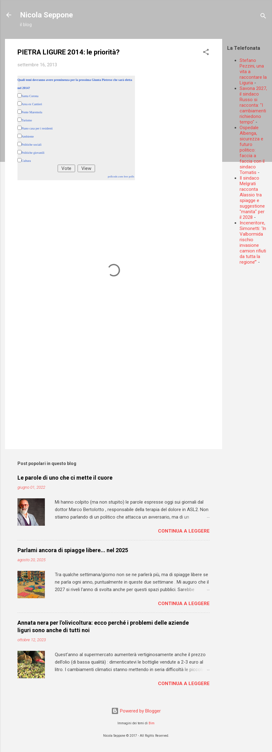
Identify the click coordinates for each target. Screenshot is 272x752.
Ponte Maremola (31, 112)
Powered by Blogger (136, 711)
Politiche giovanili (33, 152)
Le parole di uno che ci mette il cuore (64, 477)
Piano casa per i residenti (37, 128)
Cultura (26, 160)
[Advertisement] (249, 363)
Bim (152, 723)
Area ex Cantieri (31, 104)
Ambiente (27, 136)
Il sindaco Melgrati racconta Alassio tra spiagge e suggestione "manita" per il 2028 (252, 197)
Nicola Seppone (46, 15)
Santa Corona (29, 96)
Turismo (26, 120)
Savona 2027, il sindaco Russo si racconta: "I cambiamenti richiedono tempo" (253, 105)
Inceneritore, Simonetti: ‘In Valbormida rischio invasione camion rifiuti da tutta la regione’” (253, 242)
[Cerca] (263, 16)
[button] (206, 53)
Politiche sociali (31, 144)
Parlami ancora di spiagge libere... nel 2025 (72, 550)
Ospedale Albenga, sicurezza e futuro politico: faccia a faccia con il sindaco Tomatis (252, 150)
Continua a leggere (184, 531)
